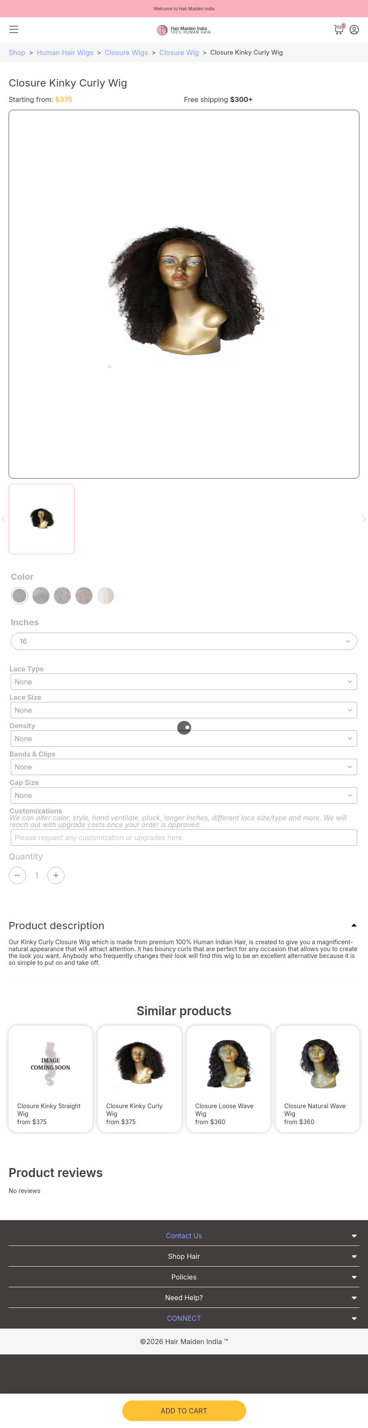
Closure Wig (179, 52)
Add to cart (184, 1410)
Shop (17, 52)
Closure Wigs (126, 52)
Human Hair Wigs (65, 52)
